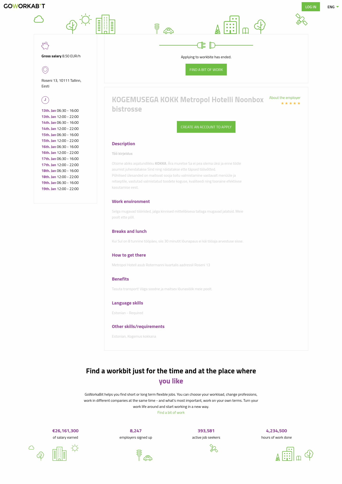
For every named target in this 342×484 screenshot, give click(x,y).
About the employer (284, 97)
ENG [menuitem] (330, 7)
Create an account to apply (206, 127)
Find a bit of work (206, 69)
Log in (310, 7)
